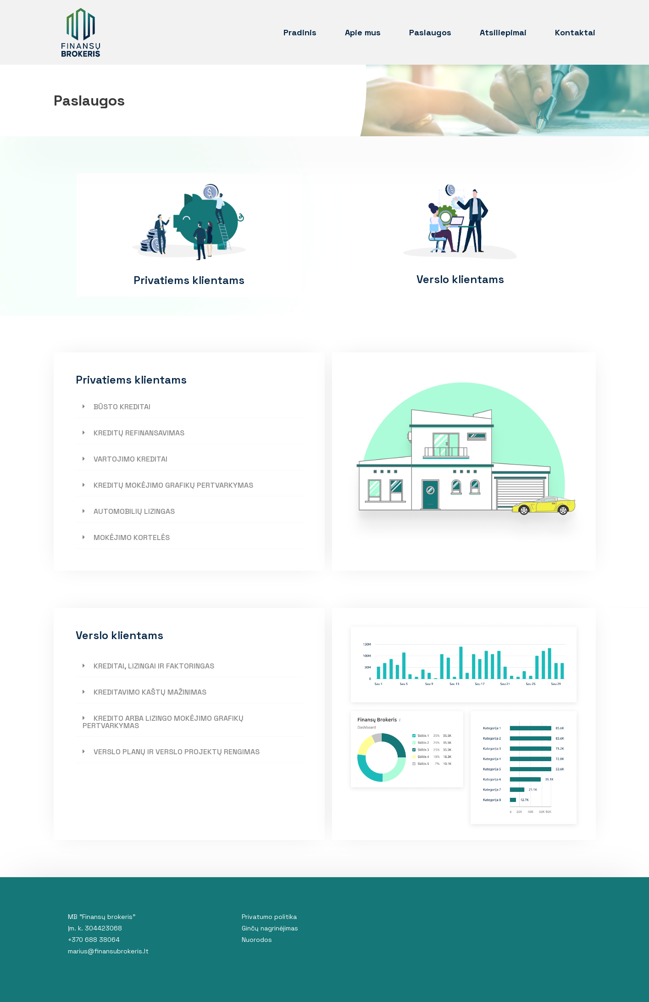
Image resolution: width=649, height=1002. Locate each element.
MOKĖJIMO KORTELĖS (132, 537)
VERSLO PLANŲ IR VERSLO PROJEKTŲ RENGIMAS (177, 752)
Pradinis (299, 32)
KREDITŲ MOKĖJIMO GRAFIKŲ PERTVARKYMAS (173, 485)
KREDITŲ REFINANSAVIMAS (139, 433)
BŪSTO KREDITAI (122, 407)
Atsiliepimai (503, 32)
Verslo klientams (460, 279)
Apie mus (363, 32)
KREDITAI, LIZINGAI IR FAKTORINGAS (154, 666)
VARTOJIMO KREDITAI (130, 459)
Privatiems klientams (188, 280)
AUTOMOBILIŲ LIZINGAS (134, 511)
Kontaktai (575, 32)
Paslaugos (430, 32)
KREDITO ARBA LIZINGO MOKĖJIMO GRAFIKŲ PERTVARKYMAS (163, 721)
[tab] (189, 407)
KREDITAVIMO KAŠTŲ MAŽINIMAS (150, 692)
